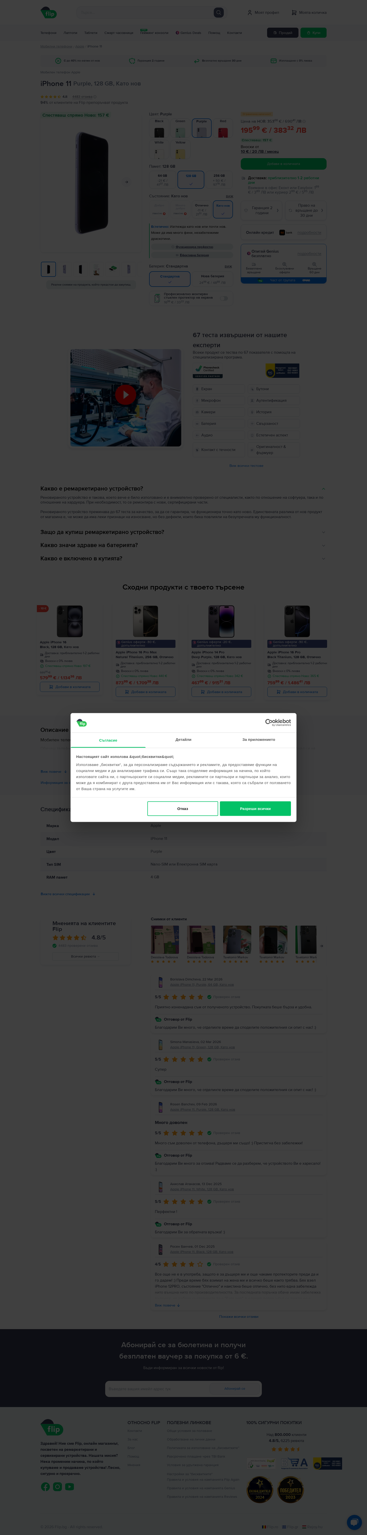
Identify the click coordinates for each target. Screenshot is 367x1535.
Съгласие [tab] (108, 740)
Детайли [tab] (183, 739)
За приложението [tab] (258, 739)
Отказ (182, 808)
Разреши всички (255, 808)
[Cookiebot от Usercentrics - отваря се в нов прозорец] (269, 723)
